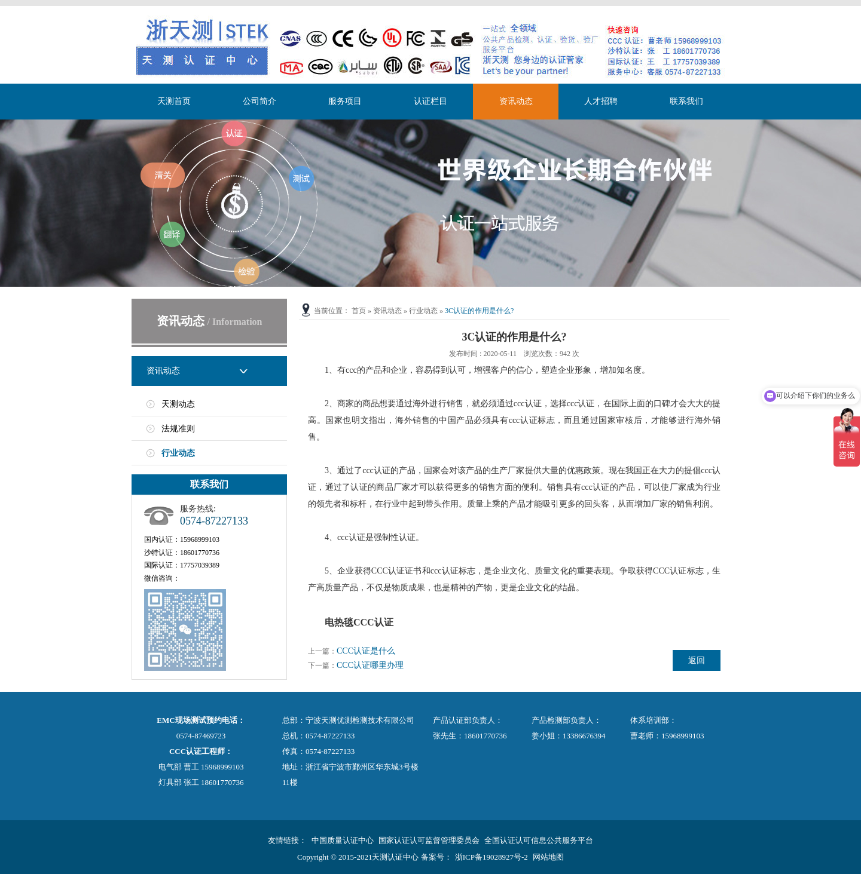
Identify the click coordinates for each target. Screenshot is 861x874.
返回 (696, 660)
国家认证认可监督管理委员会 (429, 840)
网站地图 (548, 856)
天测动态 (178, 404)
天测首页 (174, 101)
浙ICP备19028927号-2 (491, 856)
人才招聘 (601, 101)
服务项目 (345, 101)
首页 (359, 310)
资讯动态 (516, 101)
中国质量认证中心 (343, 840)
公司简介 (259, 101)
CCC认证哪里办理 (370, 665)
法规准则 (178, 428)
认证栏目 (430, 101)
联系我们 (686, 101)
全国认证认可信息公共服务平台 (538, 840)
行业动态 (178, 453)
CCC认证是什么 (366, 650)
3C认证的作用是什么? (479, 310)
